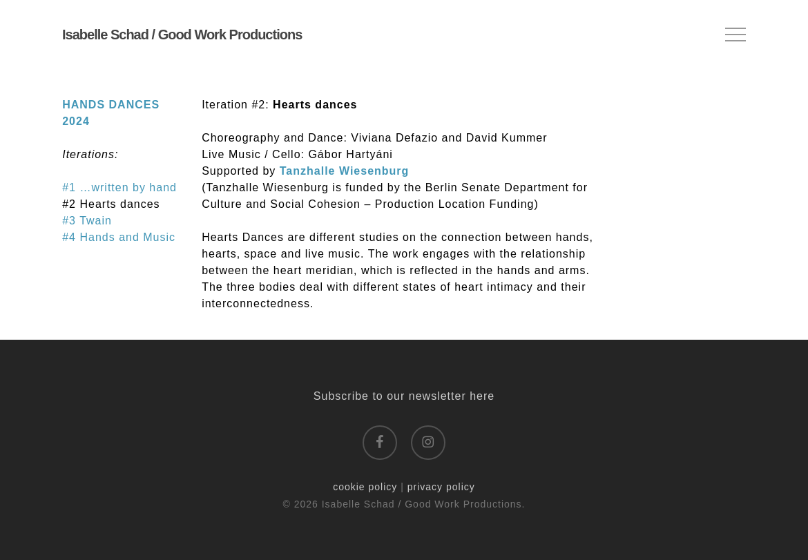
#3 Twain (87, 220)
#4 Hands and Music (118, 237)
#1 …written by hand (119, 187)
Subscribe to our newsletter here (404, 396)
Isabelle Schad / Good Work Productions (182, 34)
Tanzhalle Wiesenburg (345, 171)
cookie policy (365, 486)
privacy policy (441, 486)
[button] (735, 35)
